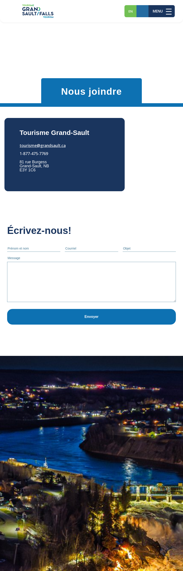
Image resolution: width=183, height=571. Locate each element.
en (130, 11)
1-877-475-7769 (34, 153)
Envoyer (91, 317)
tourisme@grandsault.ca (43, 145)
